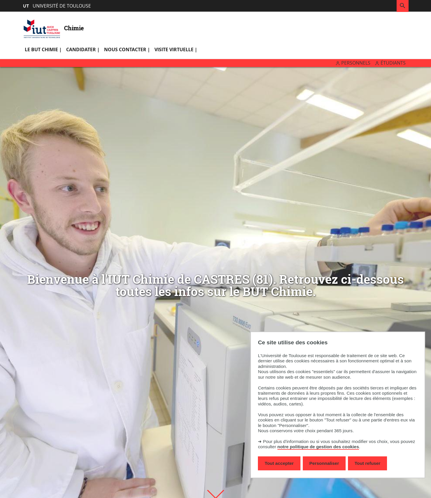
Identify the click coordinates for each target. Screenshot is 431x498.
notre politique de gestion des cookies (318, 446)
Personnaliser (324, 463)
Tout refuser (367, 463)
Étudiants (393, 63)
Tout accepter (279, 463)
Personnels (355, 63)
